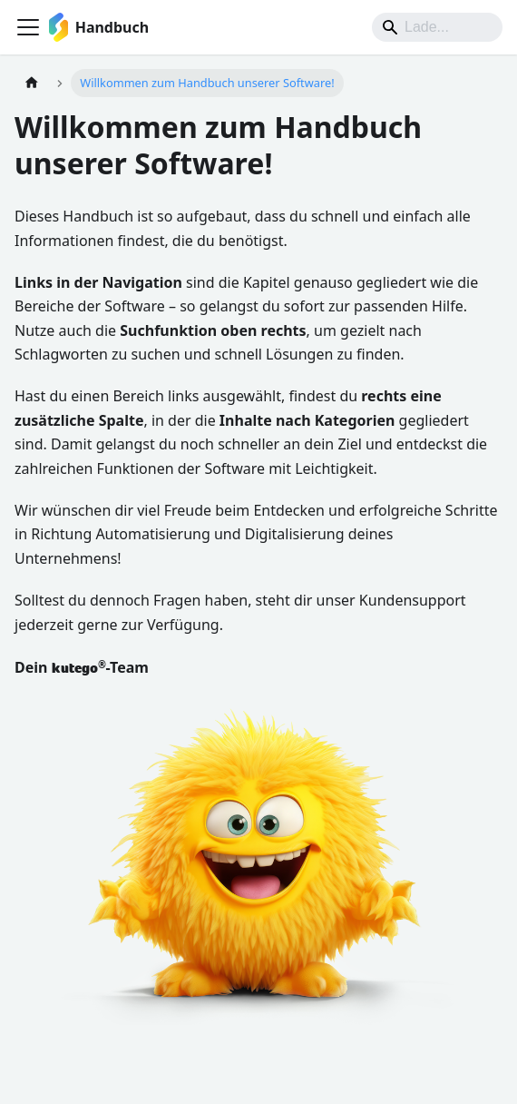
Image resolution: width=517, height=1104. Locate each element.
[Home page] (32, 83)
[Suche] (437, 27)
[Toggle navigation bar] (28, 27)
